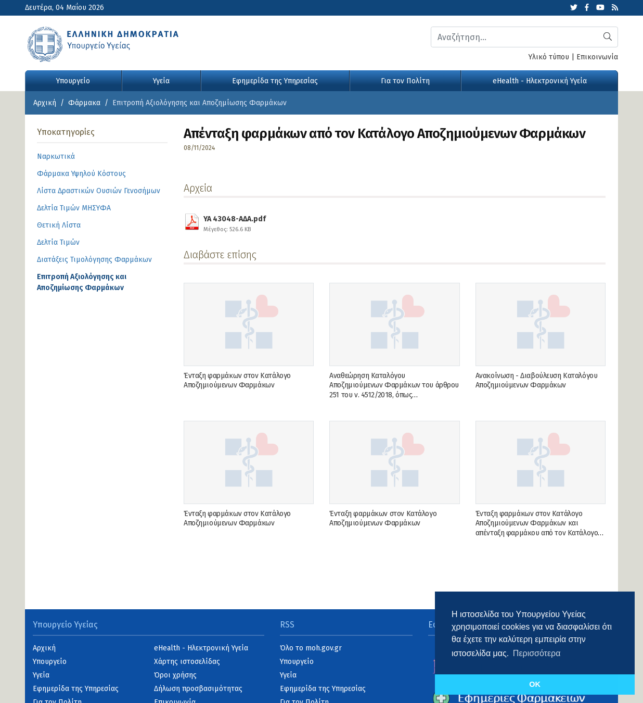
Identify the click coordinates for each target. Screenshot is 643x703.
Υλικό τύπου (549, 57)
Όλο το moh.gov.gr (311, 648)
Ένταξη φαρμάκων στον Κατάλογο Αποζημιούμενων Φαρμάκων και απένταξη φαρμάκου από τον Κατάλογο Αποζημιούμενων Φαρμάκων (536, 528)
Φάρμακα (84, 102)
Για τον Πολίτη (405, 81)
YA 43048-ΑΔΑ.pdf (234, 222)
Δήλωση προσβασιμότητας (198, 688)
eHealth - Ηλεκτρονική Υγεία (540, 81)
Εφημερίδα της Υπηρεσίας (275, 81)
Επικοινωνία (597, 57)
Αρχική (44, 102)
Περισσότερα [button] (537, 653)
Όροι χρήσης (175, 675)
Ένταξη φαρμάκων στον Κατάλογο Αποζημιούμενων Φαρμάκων (237, 380)
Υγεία (161, 81)
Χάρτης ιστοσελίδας (187, 661)
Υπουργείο (73, 81)
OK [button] (535, 684)
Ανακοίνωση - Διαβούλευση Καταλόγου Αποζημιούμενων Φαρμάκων (536, 380)
